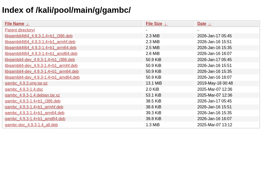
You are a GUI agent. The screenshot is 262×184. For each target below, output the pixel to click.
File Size (154, 23)
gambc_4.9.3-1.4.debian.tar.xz (32, 95)
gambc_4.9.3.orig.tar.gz (26, 83)
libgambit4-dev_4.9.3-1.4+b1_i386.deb (40, 59)
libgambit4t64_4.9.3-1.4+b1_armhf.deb (40, 42)
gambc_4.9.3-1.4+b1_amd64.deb (35, 119)
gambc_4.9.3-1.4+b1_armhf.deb (34, 107)
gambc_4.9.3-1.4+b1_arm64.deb (34, 113)
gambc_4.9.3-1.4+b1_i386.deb (33, 101)
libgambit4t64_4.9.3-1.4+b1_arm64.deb (41, 47)
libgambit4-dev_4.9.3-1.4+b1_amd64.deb (42, 77)
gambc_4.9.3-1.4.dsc (24, 89)
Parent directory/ (20, 30)
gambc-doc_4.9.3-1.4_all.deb (31, 125)
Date (201, 23)
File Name (14, 23)
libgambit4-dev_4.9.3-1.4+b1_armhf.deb (41, 65)
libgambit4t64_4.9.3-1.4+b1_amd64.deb (41, 53)
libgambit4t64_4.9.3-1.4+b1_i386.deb (39, 36)
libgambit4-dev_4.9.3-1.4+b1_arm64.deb (42, 71)
